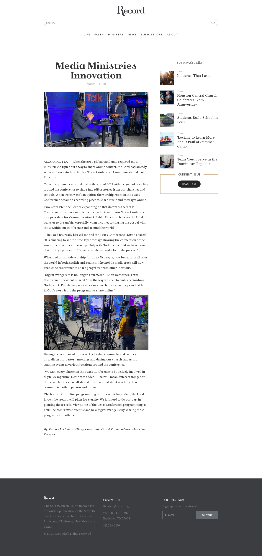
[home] (131, 11)
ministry (116, 34)
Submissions (152, 34)
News (132, 34)
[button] (92, 143)
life (87, 34)
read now (189, 184)
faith (99, 34)
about (172, 34)
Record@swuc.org (116, 506)
